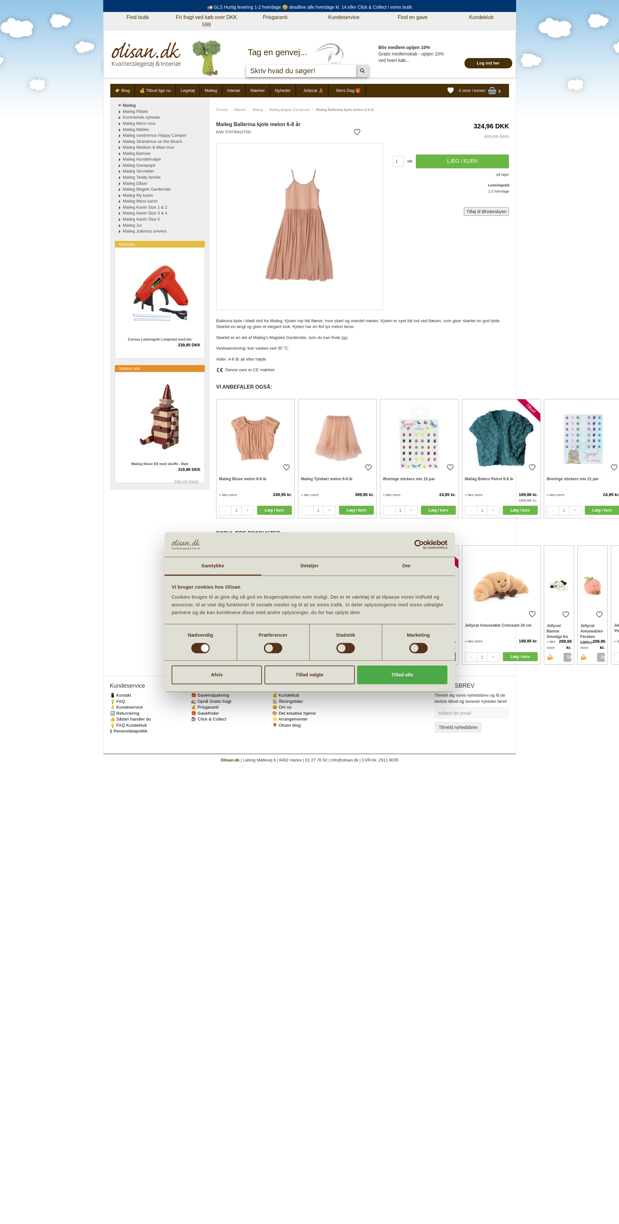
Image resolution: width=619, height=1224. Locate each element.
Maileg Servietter (139, 171)
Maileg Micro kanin (140, 201)
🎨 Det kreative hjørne (294, 713)
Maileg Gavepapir (139, 165)
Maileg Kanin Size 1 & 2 (145, 207)
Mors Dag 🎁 (348, 90)
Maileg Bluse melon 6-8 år (242, 479)
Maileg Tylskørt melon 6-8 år (327, 479)
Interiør (233, 90)
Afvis (217, 675)
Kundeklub (481, 17)
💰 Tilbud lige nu (155, 90)
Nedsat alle (129, 368)
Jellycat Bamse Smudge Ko (557, 631)
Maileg (211, 90)
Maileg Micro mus (139, 123)
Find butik (137, 17)
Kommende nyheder (142, 117)
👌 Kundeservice (126, 707)
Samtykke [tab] (212, 566)
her (344, 337)
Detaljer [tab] (310, 566)
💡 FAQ (117, 701)
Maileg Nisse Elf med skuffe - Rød (159, 464)
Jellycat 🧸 (313, 90)
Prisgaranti (275, 17)
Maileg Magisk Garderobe (289, 110)
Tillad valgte (309, 675)
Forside (222, 110)
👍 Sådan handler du (130, 719)
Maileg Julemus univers (145, 231)
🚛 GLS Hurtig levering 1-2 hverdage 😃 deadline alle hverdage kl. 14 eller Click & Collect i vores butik (309, 7)
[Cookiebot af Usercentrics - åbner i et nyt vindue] (419, 544)
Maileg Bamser (137, 153)
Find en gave (413, 17)
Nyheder (283, 90)
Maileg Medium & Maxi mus (149, 147)
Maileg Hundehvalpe (142, 159)
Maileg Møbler (136, 129)
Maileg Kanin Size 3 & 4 (145, 213)
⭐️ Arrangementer (290, 719)
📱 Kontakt (120, 695)
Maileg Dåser (135, 183)
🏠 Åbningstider (287, 701)
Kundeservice (344, 17)
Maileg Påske (135, 111)
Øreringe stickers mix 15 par (409, 479)
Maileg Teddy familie (142, 177)
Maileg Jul (132, 225)
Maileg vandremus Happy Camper (154, 135)
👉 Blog (122, 90)
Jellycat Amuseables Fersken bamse (591, 631)
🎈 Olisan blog (286, 725)
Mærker (257, 90)
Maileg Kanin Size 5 (141, 219)
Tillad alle (402, 675)
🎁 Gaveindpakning (210, 695)
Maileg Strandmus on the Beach (153, 141)
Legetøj (188, 90)
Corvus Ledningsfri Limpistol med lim (160, 339)
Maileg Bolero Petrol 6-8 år (489, 479)
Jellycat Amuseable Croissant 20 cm (498, 625)
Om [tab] (406, 566)
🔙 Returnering (124, 713)
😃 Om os (282, 707)
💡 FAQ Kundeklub (128, 725)
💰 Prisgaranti (205, 707)
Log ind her (488, 63)
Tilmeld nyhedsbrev (458, 727)
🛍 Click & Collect (208, 719)
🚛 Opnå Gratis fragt (211, 701)
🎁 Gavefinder (205, 713)
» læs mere (228, 495)
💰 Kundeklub (285, 695)
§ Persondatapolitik (128, 731)
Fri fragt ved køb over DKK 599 (206, 21)
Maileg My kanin (138, 195)
